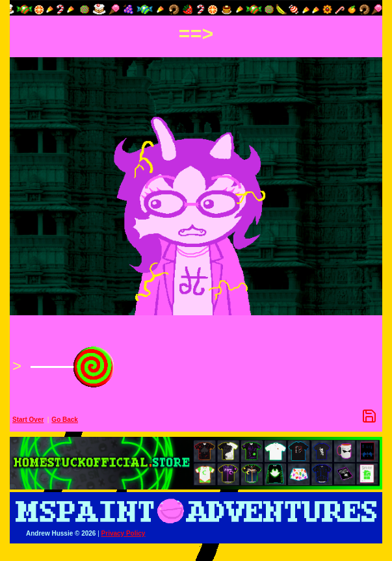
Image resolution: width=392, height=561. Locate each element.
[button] (196, 8)
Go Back (64, 419)
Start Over (28, 419)
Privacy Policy (123, 533)
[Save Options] (369, 416)
